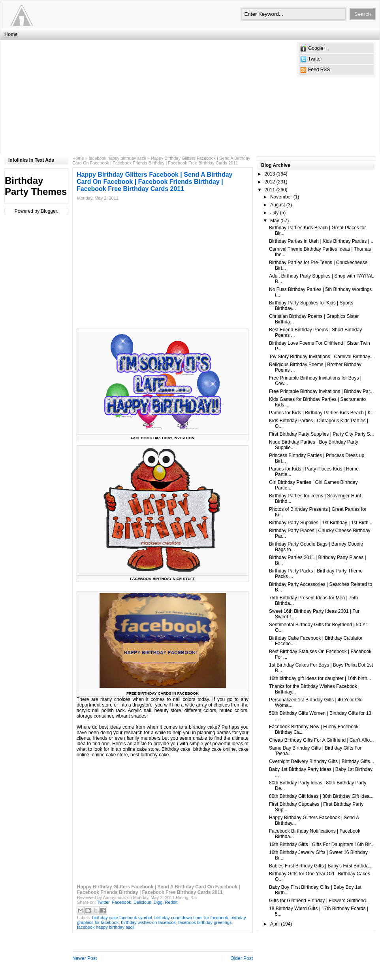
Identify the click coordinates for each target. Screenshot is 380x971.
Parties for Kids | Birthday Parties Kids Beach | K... (322, 413)
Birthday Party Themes (36, 186)
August (277, 205)
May (274, 220)
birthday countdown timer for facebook (191, 917)
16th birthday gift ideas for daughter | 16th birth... (320, 678)
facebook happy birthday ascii (117, 158)
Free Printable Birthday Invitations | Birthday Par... (321, 391)
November (281, 197)
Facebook (121, 902)
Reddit (171, 902)
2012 (270, 182)
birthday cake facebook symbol (122, 917)
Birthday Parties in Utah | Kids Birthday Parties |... (321, 241)
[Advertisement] (133, 97)
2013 (270, 174)
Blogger (49, 211)
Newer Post (84, 958)
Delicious (142, 902)
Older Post (241, 958)
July (274, 212)
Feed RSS (319, 69)
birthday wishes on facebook (148, 922)
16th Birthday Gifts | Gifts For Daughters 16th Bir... (321, 844)
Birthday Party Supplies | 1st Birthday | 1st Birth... (320, 522)
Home (10, 34)
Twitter (315, 59)
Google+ (317, 48)
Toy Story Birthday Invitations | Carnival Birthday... (321, 356)
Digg (158, 902)
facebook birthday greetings (204, 922)
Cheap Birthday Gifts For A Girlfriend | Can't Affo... (321, 740)
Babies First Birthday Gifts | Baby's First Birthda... (320, 866)
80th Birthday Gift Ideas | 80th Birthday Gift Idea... (321, 796)
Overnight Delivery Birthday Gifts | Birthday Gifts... (321, 761)
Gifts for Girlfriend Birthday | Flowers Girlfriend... (319, 900)
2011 (270, 190)
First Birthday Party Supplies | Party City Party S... (321, 434)
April (275, 924)
